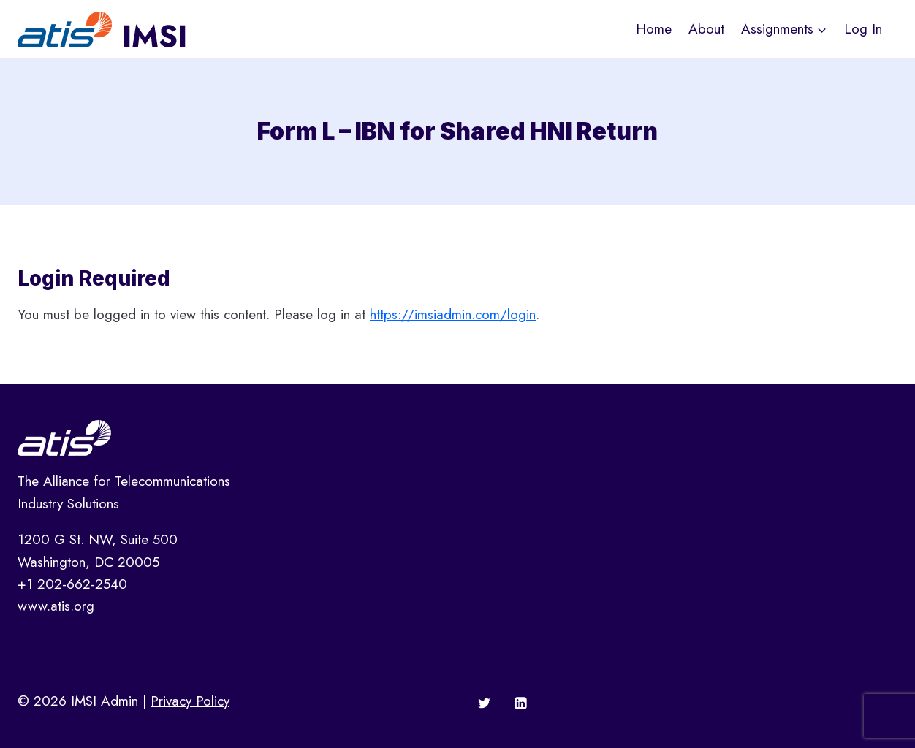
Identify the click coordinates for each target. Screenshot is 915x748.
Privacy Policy (190, 701)
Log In (863, 29)
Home (654, 29)
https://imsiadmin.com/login (453, 314)
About (706, 29)
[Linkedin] (520, 703)
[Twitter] (484, 703)
